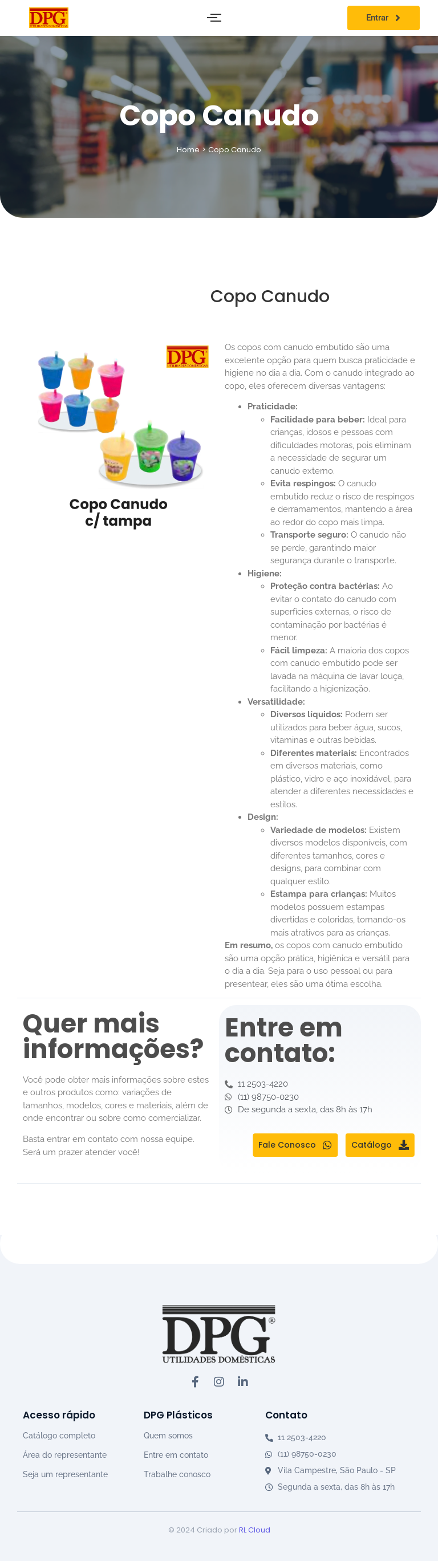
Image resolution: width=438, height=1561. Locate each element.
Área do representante (65, 1455)
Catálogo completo (59, 1435)
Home (188, 149)
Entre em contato (176, 1455)
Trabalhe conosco (177, 1474)
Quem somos (168, 1435)
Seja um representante (65, 1474)
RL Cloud (254, 1530)
